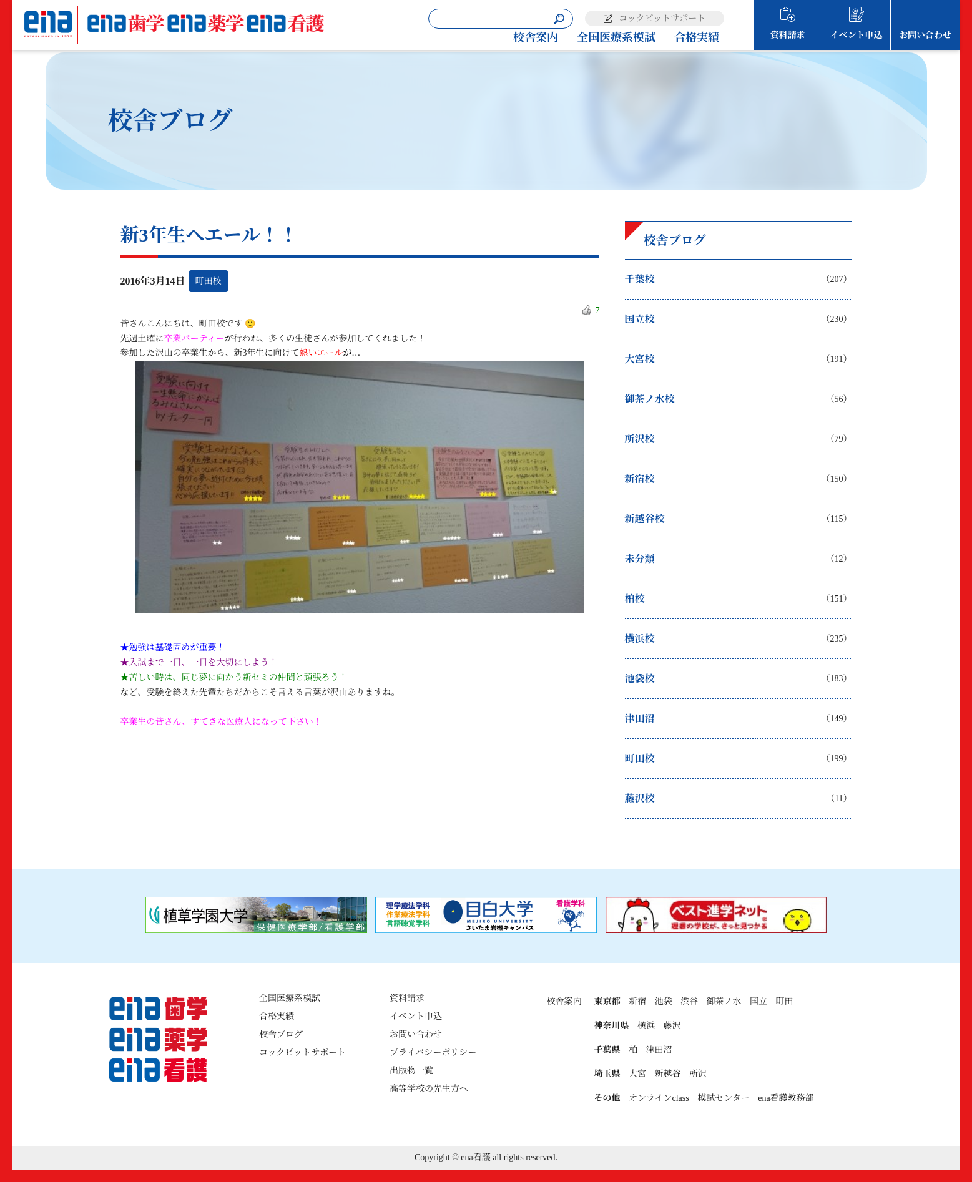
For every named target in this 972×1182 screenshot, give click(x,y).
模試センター (723, 1098)
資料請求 (787, 35)
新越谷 (667, 1073)
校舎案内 (535, 37)
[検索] (559, 19)
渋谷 (689, 1001)
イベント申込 (856, 35)
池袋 (663, 1001)
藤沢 (671, 1025)
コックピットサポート (662, 18)
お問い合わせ (925, 35)
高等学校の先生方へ (429, 1088)
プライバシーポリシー (433, 1052)
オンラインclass (659, 1098)
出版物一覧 (411, 1070)
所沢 (698, 1073)
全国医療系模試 (616, 37)
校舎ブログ (281, 1034)
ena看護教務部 (785, 1098)
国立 (758, 1001)
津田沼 (659, 1050)
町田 (784, 1001)
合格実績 (696, 37)
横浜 (646, 1025)
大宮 (637, 1073)
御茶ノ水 (723, 1001)
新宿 (637, 1001)
